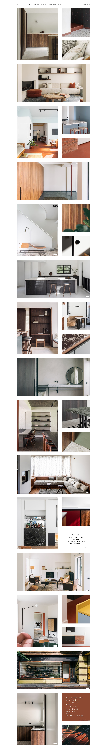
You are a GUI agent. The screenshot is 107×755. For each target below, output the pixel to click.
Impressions (34, 4)
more (55, 254)
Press (59, 4)
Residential (44, 4)
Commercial (53, 4)
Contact (85, 4)
